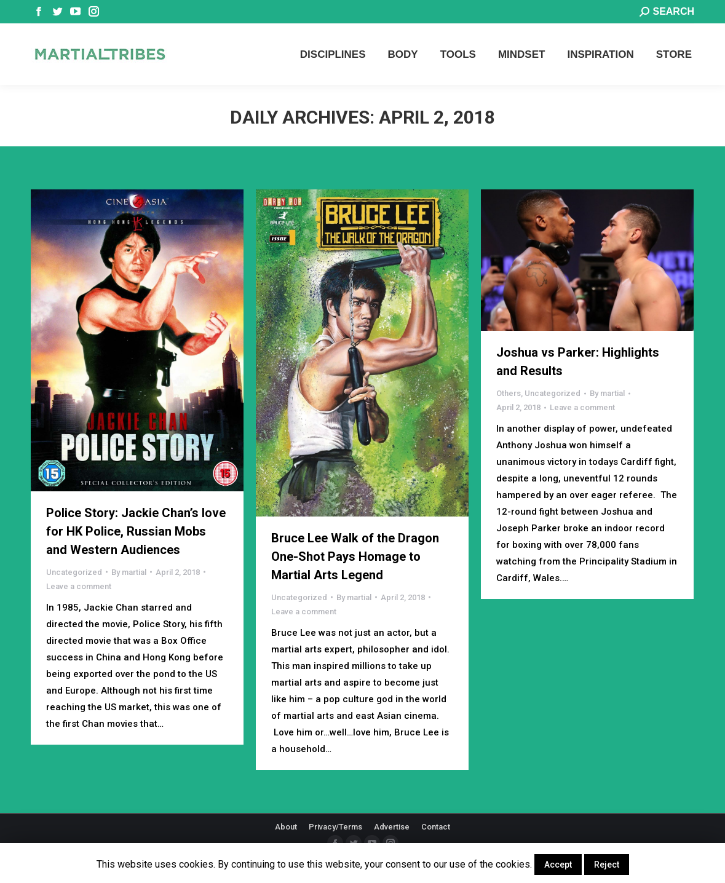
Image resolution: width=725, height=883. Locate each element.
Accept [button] (558, 864)
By (128, 572)
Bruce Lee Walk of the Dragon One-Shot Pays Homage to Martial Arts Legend (355, 556)
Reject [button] (606, 864)
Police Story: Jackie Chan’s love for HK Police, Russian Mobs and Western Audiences (136, 531)
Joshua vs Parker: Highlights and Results (577, 361)
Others (508, 393)
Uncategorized (74, 572)
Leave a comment (78, 586)
